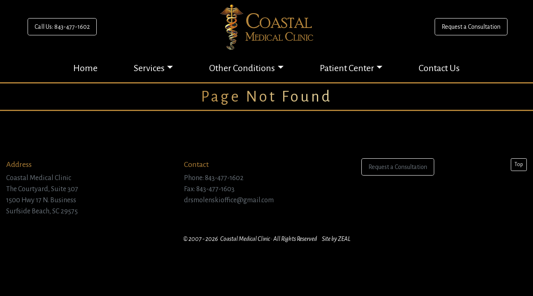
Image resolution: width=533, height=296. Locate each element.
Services (149, 68)
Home (85, 68)
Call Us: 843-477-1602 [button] (62, 26)
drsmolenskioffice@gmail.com (229, 200)
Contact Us (439, 68)
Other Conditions (242, 68)
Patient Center (347, 68)
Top (518, 164)
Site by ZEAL (336, 239)
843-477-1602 (224, 178)
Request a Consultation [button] (471, 26)
